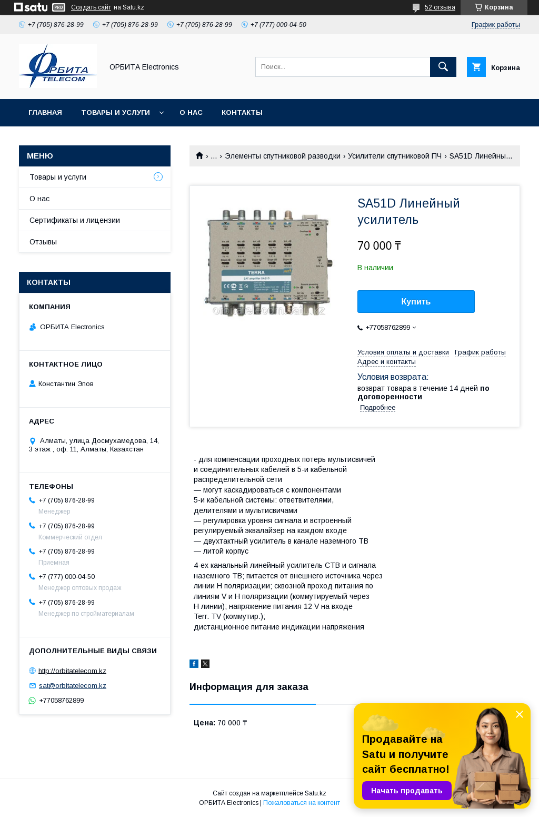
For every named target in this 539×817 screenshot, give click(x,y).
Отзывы (43, 242)
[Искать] (443, 67)
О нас (191, 112)
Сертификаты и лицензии (74, 220)
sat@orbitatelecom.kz (72, 686)
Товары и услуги (115, 112)
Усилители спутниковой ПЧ (395, 156)
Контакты (242, 112)
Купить (416, 301)
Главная (45, 112)
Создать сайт (91, 7)
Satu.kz (315, 793)
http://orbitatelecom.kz (72, 670)
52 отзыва (440, 7)
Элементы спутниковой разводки (283, 156)
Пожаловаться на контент (301, 802)
